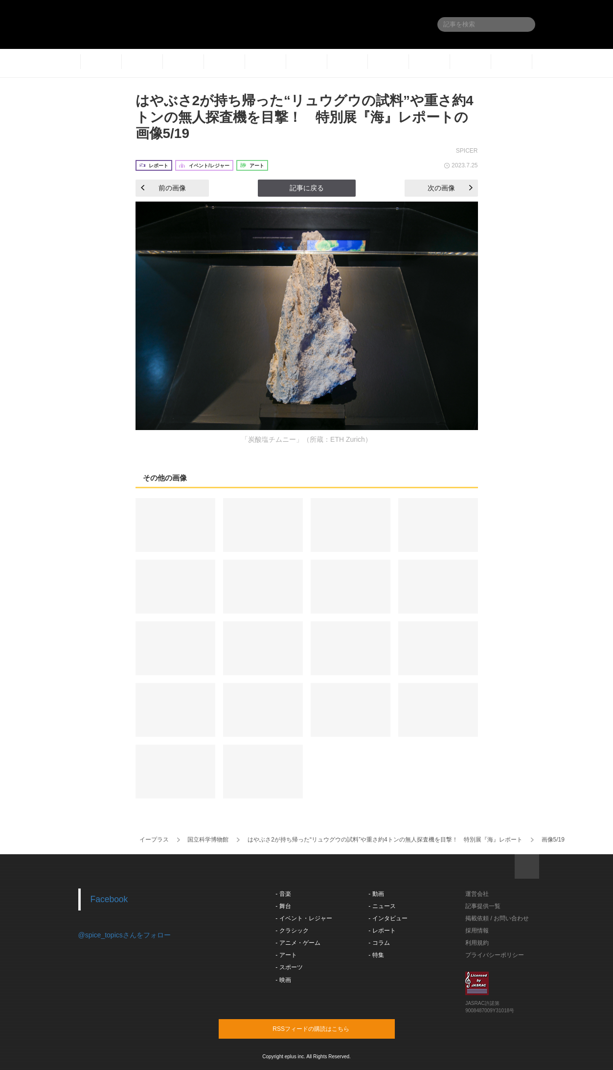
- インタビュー (387, 918)
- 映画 (283, 980)
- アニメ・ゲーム (297, 942)
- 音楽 (283, 893)
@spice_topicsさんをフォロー (124, 935)
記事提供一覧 (482, 906)
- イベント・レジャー (303, 918)
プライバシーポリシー (494, 955)
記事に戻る (307, 188)
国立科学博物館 (207, 839)
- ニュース (381, 906)
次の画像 (450, 188)
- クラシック (291, 930)
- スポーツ (288, 967)
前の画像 (163, 188)
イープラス (154, 839)
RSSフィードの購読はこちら (325, 1028)
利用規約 (477, 942)
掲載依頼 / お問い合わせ (497, 918)
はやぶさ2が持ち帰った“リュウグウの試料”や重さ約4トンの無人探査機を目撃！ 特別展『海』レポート (385, 839)
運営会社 (477, 893)
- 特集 (376, 955)
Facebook (109, 899)
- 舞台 (283, 906)
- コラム (378, 942)
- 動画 (376, 893)
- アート (285, 955)
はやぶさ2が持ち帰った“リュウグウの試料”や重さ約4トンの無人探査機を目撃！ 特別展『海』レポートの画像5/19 (305, 117)
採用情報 (477, 930)
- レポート (381, 930)
